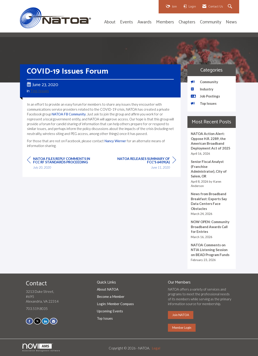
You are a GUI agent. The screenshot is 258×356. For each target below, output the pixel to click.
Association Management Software (41, 348)
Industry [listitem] (202, 89)
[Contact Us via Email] (53, 321)
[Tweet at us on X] (37, 321)
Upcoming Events (110, 311)
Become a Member (111, 296)
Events (126, 22)
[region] (142, 163)
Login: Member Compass (115, 304)
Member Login (181, 327)
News (231, 22)
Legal (156, 348)
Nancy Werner (115, 141)
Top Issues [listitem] (203, 103)
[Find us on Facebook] (29, 321)
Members (165, 22)
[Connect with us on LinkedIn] (45, 321)
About (109, 22)
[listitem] (211, 143)
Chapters (187, 22)
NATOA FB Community (69, 114)
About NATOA (107, 289)
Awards (145, 22)
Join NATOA (180, 315)
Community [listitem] (204, 82)
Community (210, 22)
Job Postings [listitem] (205, 96)
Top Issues (39, 91)
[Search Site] (230, 6)
